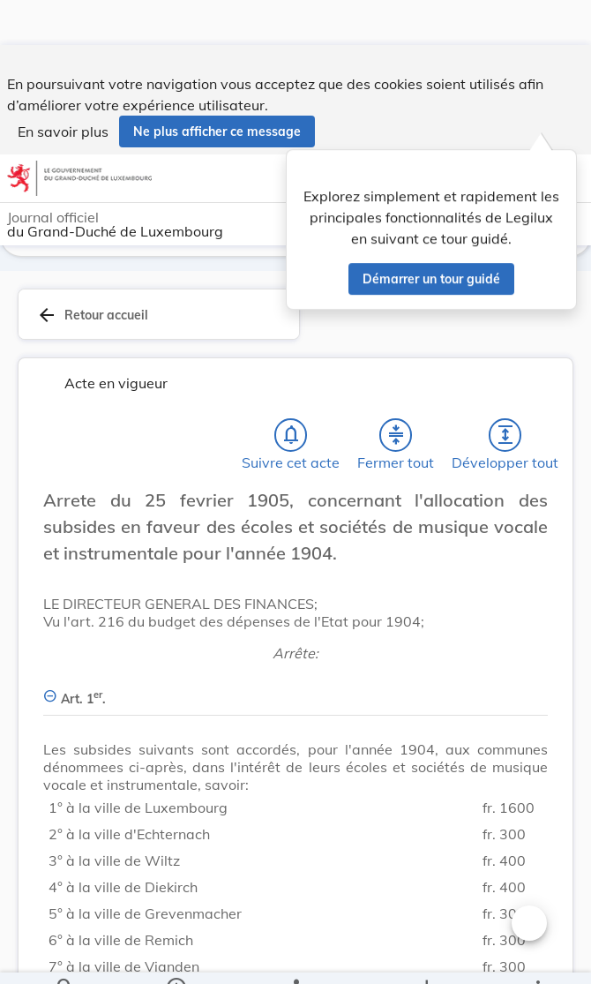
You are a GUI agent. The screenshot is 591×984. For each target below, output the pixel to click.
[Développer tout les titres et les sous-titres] (505, 438)
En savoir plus (63, 86)
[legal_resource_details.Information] (176, 956)
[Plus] (537, 956)
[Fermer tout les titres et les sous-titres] (396, 438)
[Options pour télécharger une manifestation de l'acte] (426, 956)
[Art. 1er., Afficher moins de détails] (295, 692)
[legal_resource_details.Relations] (296, 956)
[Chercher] (65, 956)
